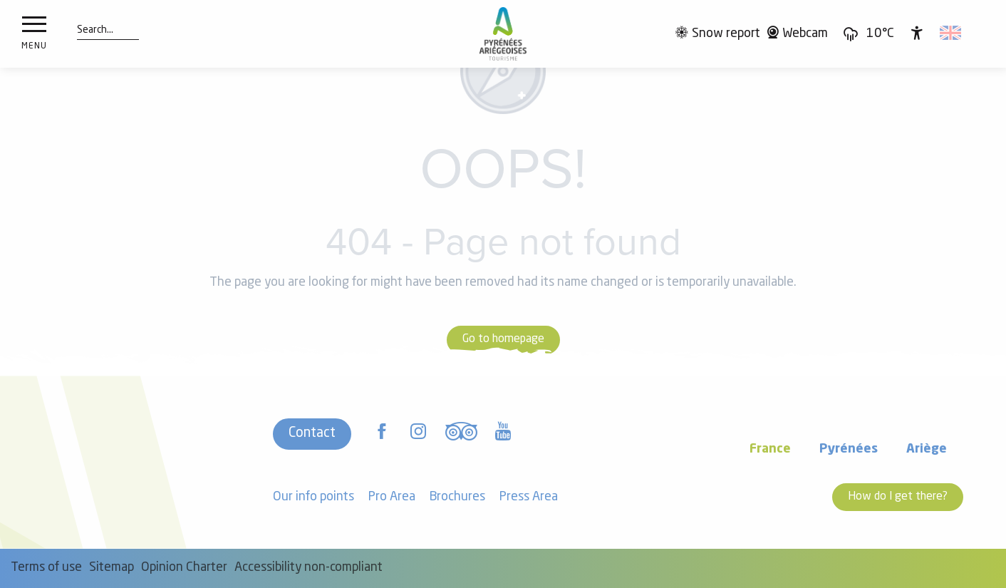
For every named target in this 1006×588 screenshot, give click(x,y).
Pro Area (391, 497)
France (770, 449)
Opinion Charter (184, 568)
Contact (312, 433)
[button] (95, 30)
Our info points (313, 497)
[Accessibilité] (916, 32)
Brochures (457, 497)
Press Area (528, 497)
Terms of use (46, 568)
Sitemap (111, 568)
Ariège (926, 449)
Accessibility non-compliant (308, 568)
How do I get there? (898, 496)
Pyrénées (848, 449)
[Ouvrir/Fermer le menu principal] (34, 34)
